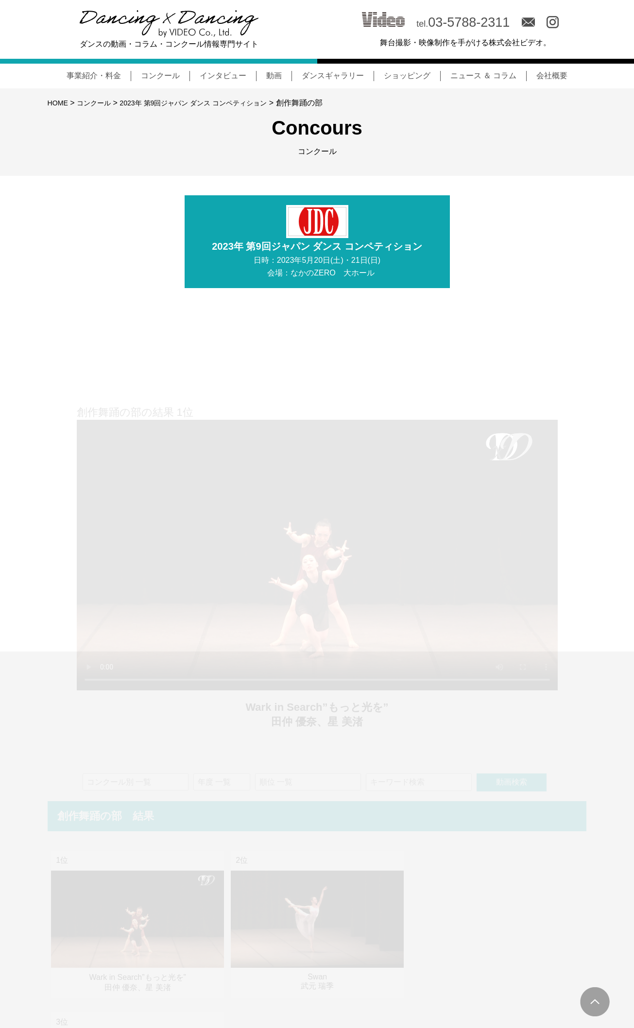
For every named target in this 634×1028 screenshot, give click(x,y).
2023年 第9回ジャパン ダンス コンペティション (211, 103)
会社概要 (551, 75)
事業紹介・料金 (94, 75)
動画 (274, 75)
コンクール (160, 75)
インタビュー (223, 75)
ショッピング (407, 75)
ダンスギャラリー (333, 75)
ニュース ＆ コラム (483, 75)
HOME (59, 103)
